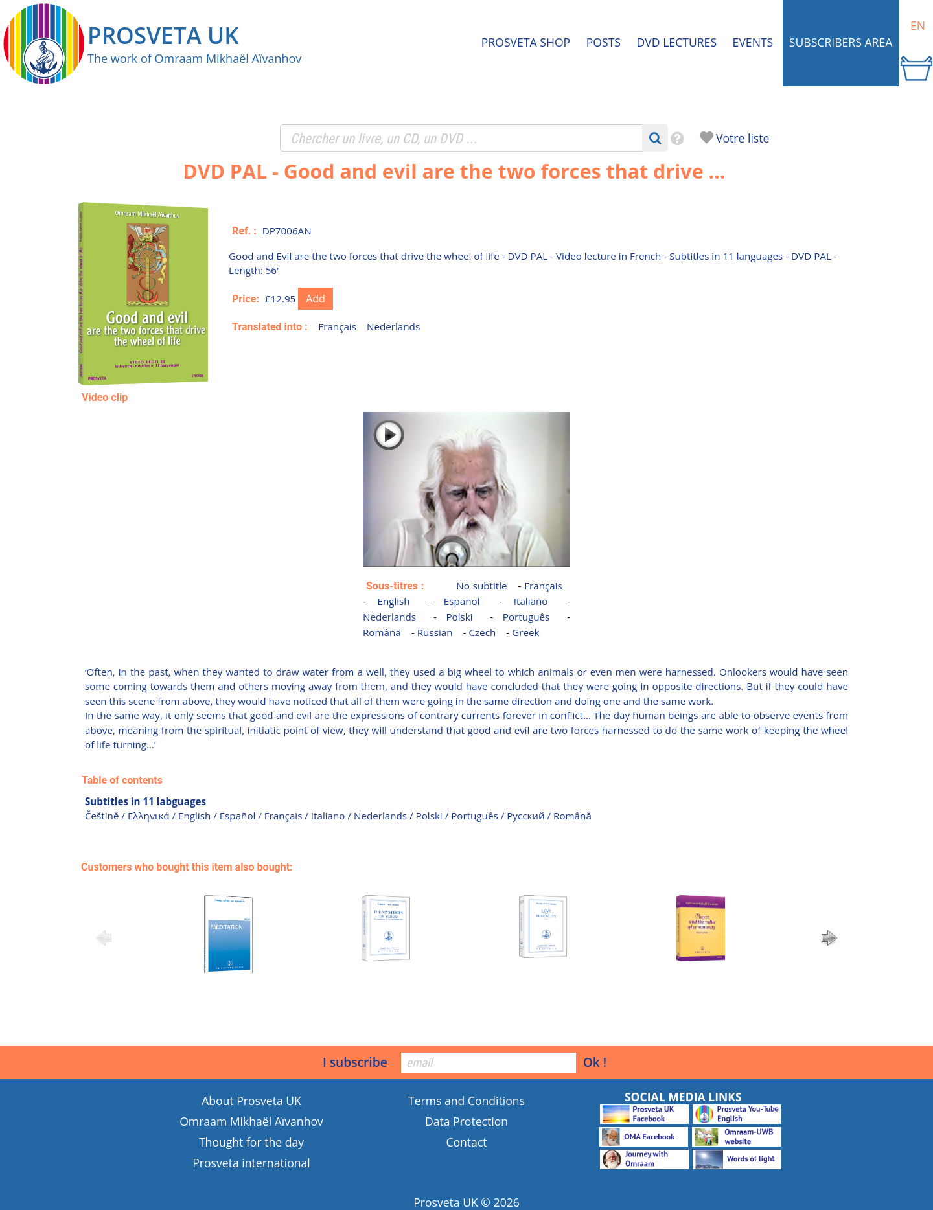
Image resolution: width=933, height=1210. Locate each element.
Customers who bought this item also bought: (187, 867)
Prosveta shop (525, 42)
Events (753, 42)
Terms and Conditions (466, 1100)
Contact (466, 1142)
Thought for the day (251, 1142)
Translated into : (270, 327)
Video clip (105, 397)
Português (526, 616)
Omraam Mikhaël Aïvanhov (251, 1121)
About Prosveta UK (251, 1100)
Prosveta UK (445, 1202)
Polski (459, 616)
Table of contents (122, 780)
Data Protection (466, 1121)
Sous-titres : (395, 586)
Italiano (531, 601)
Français (337, 326)
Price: (245, 299)
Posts (603, 42)
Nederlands (393, 326)
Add (315, 298)
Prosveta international (251, 1162)
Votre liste (742, 138)
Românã (382, 632)
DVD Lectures (677, 42)
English (393, 601)
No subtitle (481, 585)
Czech (482, 632)
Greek (525, 632)
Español (462, 601)
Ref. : (244, 231)
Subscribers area (840, 42)
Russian (435, 632)
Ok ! (594, 1062)
